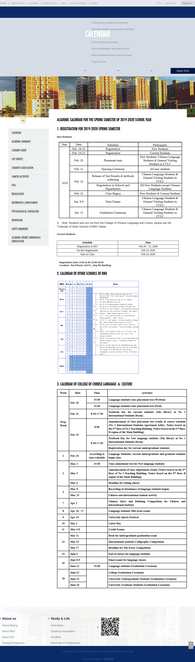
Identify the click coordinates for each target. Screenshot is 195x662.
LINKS (94, 3)
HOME (3, 3)
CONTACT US (49, 3)
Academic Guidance (21, 141)
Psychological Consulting (25, 211)
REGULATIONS (79, 3)
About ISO (8, 637)
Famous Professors (13, 643)
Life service (17, 159)
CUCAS (108, 659)
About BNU (8, 631)
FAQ (64, 3)
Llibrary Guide (19, 150)
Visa (14, 185)
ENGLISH (171, 3)
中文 (159, 3)
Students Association (22, 168)
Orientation (57, 625)
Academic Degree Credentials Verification (26, 239)
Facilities (56, 637)
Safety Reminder (20, 229)
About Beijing (9, 625)
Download (17, 220)
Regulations (18, 194)
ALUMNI (33, 3)
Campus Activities (20, 176)
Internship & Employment (25, 203)
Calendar (16, 133)
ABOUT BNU (18, 3)
